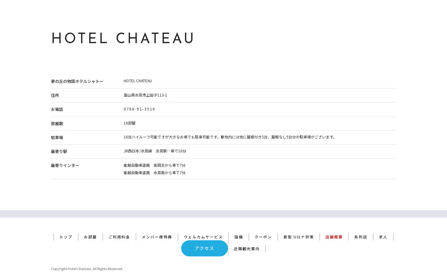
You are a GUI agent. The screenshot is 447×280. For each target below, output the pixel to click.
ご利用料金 (119, 229)
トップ (65, 229)
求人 (383, 229)
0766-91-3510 (139, 108)
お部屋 (90, 229)
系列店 (360, 229)
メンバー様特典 (157, 229)
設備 (238, 229)
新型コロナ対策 (298, 229)
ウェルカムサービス (203, 229)
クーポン (263, 229)
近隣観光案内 (247, 241)
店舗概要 (334, 229)
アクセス (204, 240)
